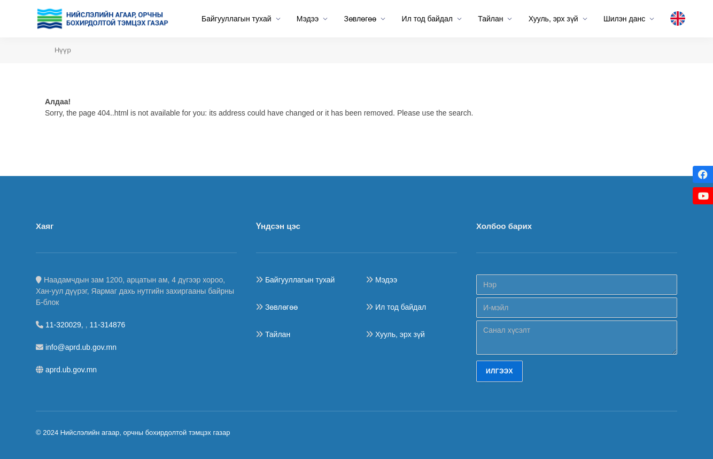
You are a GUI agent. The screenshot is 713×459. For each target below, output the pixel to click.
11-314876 (107, 324)
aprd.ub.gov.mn (71, 369)
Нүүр (63, 50)
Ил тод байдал (427, 18)
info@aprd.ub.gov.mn (81, 347)
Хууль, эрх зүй (553, 18)
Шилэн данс (624, 18)
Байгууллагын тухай (236, 18)
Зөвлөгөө (360, 18)
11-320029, (65, 324)
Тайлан (490, 18)
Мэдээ (308, 18)
